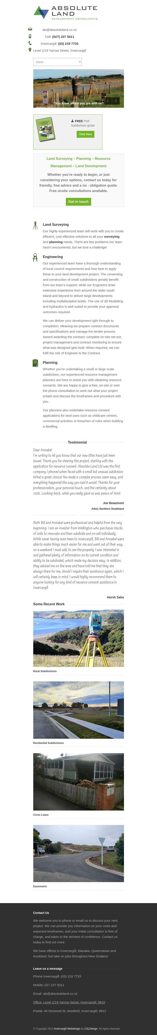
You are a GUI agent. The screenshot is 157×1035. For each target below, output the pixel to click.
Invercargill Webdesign (67, 1028)
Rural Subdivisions (45, 671)
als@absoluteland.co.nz (59, 30)
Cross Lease (41, 814)
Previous (108, 101)
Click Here (85, 134)
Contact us (109, 937)
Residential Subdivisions (48, 743)
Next (116, 101)
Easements (40, 886)
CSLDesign (91, 1028)
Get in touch (78, 201)
